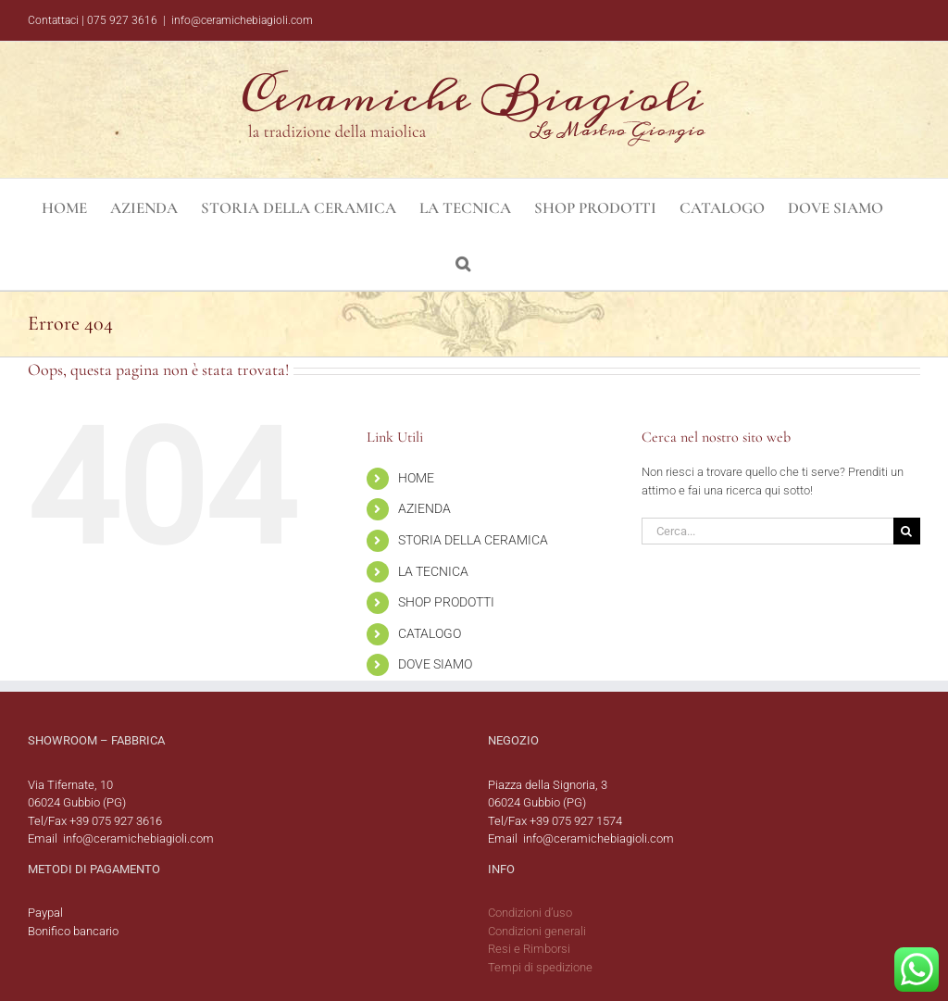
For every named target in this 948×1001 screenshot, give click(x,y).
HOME (416, 477)
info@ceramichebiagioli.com (242, 20)
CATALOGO (429, 633)
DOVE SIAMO (435, 664)
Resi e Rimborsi (529, 949)
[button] (462, 262)
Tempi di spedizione (540, 967)
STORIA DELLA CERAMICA (473, 539)
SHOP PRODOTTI (446, 601)
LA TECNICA (433, 571)
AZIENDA (424, 508)
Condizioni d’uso (530, 913)
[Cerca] (906, 531)
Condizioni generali (537, 931)
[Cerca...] (767, 531)
